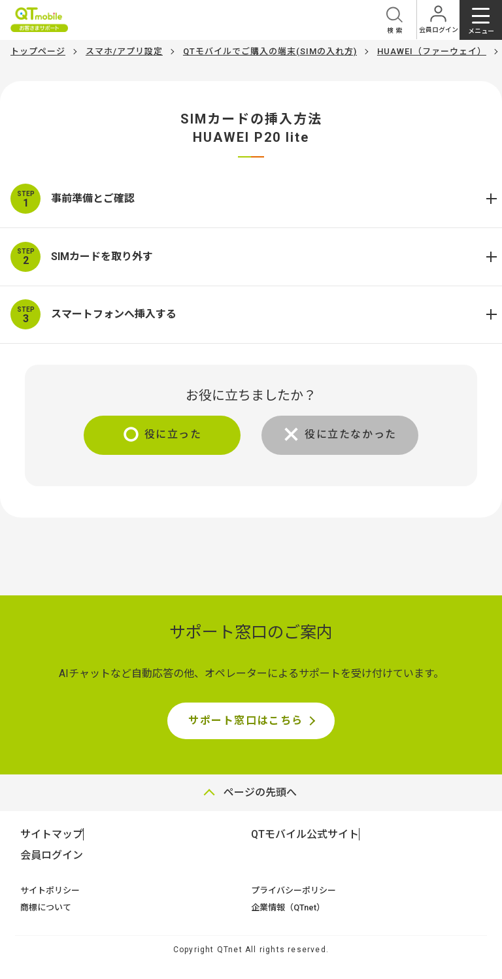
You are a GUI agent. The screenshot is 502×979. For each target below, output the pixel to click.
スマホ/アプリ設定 (124, 51)
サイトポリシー (50, 890)
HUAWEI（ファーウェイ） (431, 51)
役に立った (173, 434)
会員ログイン (51, 855)
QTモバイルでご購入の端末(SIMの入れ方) (270, 51)
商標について (45, 907)
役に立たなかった (351, 434)
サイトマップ (51, 834)
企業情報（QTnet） (288, 907)
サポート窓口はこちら (245, 720)
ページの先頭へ (260, 792)
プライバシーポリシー (293, 890)
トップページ (37, 51)
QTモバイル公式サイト (305, 834)
